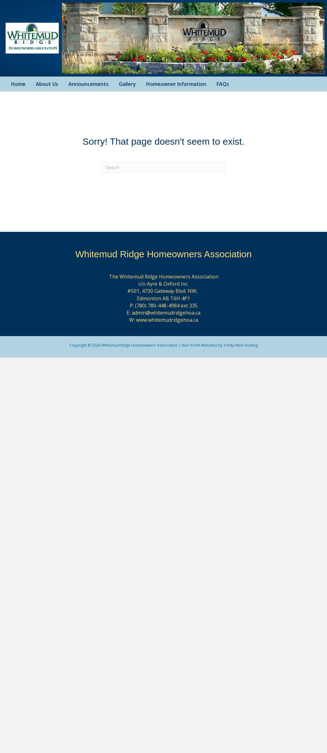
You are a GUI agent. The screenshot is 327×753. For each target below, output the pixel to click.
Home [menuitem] (18, 84)
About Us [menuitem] (47, 84)
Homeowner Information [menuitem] (176, 84)
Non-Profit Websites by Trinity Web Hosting (220, 345)
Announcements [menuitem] (88, 84)
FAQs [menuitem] (223, 84)
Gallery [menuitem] (127, 84)
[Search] (163, 167)
